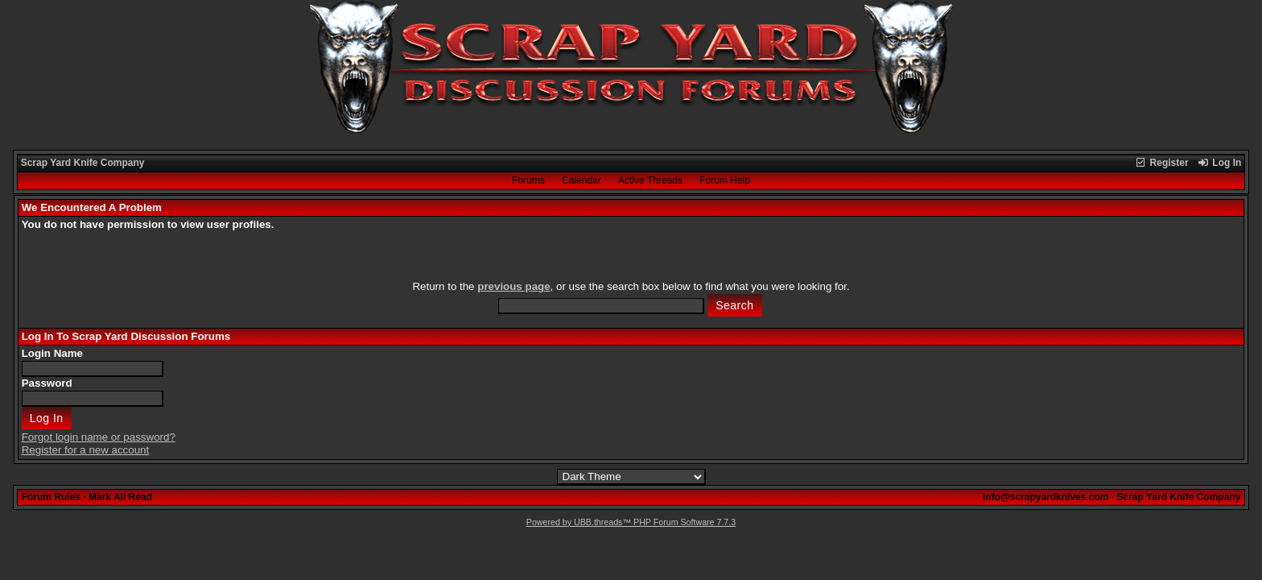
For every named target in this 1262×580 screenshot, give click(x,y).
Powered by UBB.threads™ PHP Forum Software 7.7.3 (631, 522)
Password (47, 383)
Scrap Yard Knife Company (83, 162)
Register (1161, 162)
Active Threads (650, 180)
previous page (513, 286)
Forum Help (724, 180)
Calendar (581, 180)
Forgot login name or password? (98, 437)
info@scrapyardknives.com (1045, 497)
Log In (1219, 162)
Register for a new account (86, 450)
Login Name (52, 353)
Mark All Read (120, 497)
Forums (528, 180)
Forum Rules (51, 497)
